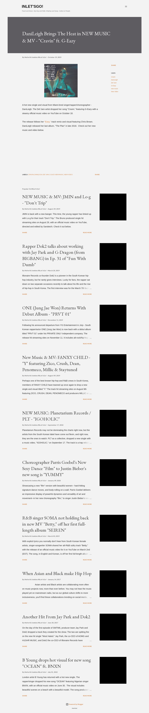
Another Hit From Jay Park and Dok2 (56, 617)
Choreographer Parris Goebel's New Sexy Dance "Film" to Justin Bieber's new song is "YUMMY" (54, 468)
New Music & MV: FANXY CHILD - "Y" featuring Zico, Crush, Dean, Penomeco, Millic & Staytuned (56, 363)
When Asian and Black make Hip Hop (56, 573)
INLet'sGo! (32, 6)
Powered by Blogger (74, 704)
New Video (114, 91)
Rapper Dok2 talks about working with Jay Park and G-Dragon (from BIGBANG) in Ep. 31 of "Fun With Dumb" (54, 255)
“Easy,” (47, 122)
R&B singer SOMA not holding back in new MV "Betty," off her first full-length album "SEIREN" (55, 524)
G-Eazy (113, 86)
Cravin (113, 77)
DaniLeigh (114, 80)
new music (114, 88)
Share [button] (113, 65)
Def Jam (114, 83)
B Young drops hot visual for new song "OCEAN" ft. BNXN (56, 663)
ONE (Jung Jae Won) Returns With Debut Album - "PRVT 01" (54, 311)
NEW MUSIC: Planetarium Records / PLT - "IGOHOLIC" (56, 416)
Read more (87, 232)
